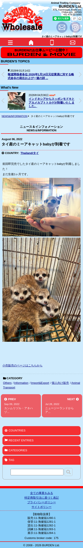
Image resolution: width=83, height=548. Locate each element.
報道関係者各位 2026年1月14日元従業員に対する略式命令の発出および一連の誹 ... (41, 76)
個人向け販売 (60, 383)
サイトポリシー (41, 507)
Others (7, 383)
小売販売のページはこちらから (22, 365)
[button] (80, 74)
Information (21, 383)
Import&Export (40, 383)
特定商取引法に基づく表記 (41, 497)
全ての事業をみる (41, 493)
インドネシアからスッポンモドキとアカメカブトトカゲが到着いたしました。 (51, 102)
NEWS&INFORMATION (14, 116)
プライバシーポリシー (41, 502)
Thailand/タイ (29, 153)
